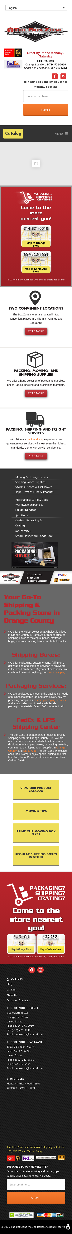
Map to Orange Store (35, 244)
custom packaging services (50, 700)
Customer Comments (19, 1000)
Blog (9, 984)
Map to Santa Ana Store (36, 270)
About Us (12, 995)
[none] (36, 7)
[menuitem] (36, 7)
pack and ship (35, 439)
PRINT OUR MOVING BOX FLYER (36, 833)
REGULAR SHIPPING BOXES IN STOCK (36, 856)
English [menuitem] (12, 8)
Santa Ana (29, 750)
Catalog (13, 133)
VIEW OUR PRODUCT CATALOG (36, 789)
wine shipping (57, 672)
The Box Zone (36, 32)
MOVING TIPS (36, 811)
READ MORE (36, 331)
